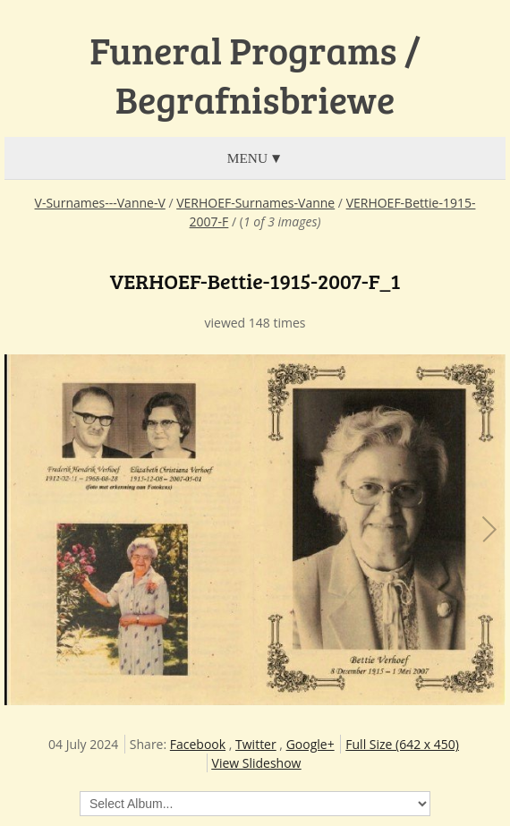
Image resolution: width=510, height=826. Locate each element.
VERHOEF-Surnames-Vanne (255, 202)
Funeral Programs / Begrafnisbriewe (255, 74)
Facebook (197, 744)
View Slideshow (257, 762)
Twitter (255, 744)
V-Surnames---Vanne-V (100, 202)
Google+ (310, 744)
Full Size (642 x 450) (402, 744)
